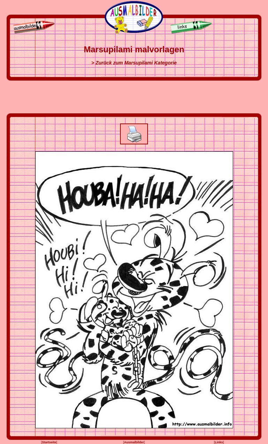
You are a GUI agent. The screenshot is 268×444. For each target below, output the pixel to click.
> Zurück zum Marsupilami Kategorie (134, 63)
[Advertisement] (134, 97)
